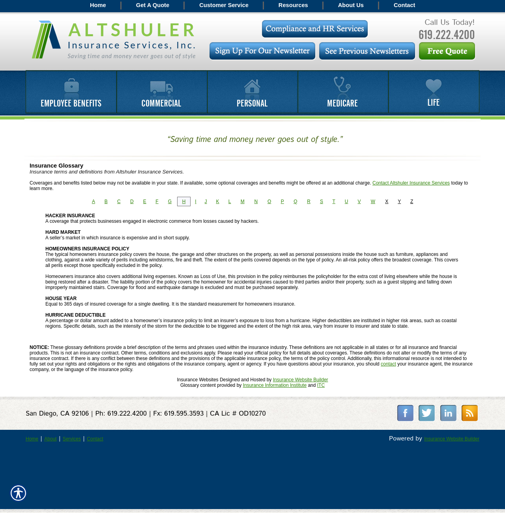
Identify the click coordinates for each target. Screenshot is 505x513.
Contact (95, 439)
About (50, 439)
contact (388, 364)
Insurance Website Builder (300, 379)
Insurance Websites (197, 379)
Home (32, 439)
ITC (321, 385)
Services (72, 439)
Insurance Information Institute (275, 385)
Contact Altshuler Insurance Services (411, 183)
